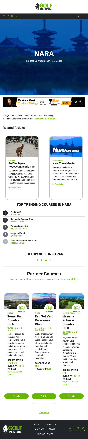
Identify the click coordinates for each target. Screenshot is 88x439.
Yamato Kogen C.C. (19, 226)
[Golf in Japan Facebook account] (8, 16)
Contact (39, 429)
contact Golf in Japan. (46, 119)
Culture (11, 160)
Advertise (50, 425)
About (37, 425)
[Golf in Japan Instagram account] (4, 16)
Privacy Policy (45, 434)
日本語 (52, 429)
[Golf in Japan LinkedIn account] (16, 16)
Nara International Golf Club (23, 240)
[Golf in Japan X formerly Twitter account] (12, 16)
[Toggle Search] (79, 16)
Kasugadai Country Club (22, 219)
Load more (44, 413)
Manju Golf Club (18, 233)
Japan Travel (58, 160)
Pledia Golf (16, 212)
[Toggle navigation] (83, 16)
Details (16, 396)
